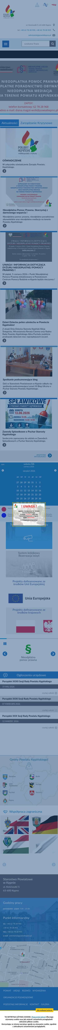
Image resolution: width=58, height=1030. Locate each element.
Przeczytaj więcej (39, 1017)
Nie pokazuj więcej (44, 1010)
